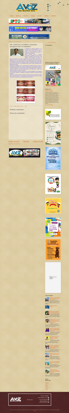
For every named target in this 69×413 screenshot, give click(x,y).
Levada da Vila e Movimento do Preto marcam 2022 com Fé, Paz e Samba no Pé (55, 298)
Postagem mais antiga (38, 141)
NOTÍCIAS (18, 16)
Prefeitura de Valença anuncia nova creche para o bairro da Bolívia (54, 354)
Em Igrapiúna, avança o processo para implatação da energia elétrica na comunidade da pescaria (55, 371)
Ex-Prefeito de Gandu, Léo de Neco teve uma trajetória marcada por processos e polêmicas (54, 337)
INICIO (11, 16)
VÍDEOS (33, 16)
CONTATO (53, 16)
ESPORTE (39, 16)
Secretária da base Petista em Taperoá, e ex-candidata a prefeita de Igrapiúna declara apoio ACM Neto (54, 346)
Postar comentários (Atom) (15, 143)
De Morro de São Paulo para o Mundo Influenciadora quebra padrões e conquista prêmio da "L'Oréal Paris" (55, 329)
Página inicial (26, 141)
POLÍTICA (25, 16)
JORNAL (46, 16)
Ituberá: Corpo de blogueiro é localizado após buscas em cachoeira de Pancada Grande (55, 312)
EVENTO (46, 385)
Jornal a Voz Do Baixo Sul (51, 42)
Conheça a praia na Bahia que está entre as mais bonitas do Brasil (55, 362)
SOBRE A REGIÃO (49, 90)
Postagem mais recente (14, 141)
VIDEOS (46, 389)
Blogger (34, 410)
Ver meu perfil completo (49, 104)
